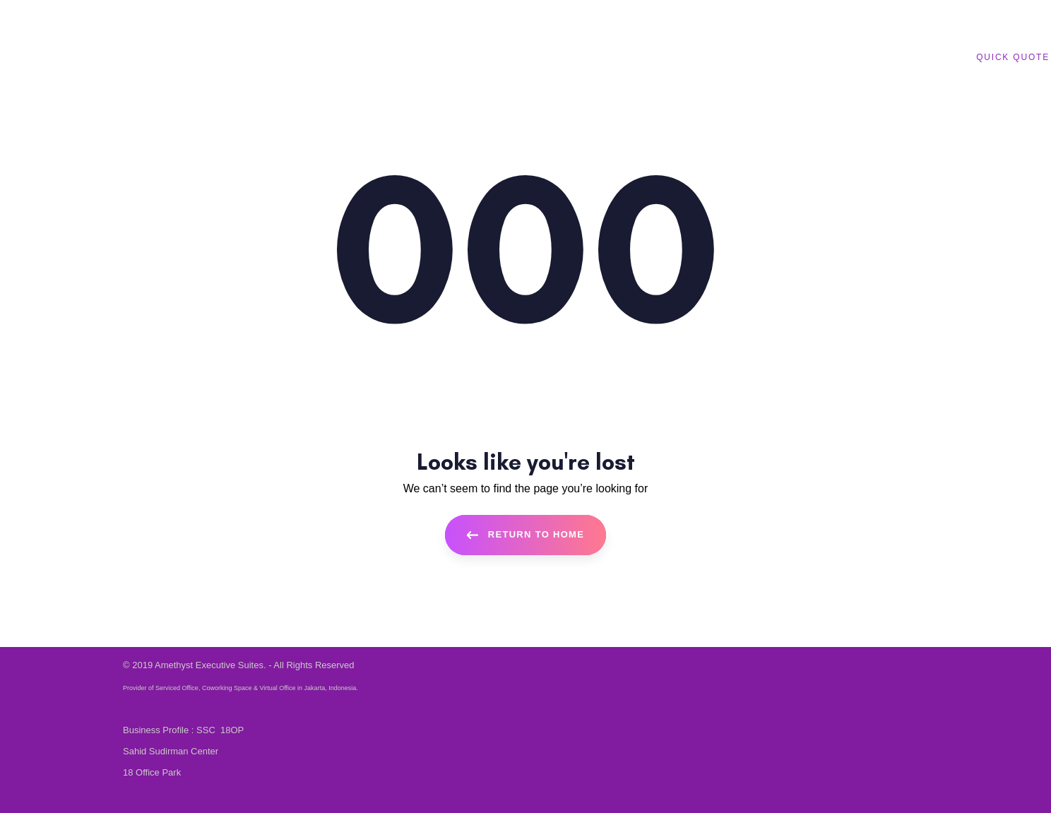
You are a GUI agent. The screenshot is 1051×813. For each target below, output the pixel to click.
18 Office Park (152, 772)
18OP (232, 730)
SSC (207, 730)
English (282, 17)
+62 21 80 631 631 (174, 17)
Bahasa (238, 17)
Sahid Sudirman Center (170, 751)
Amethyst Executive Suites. (210, 665)
